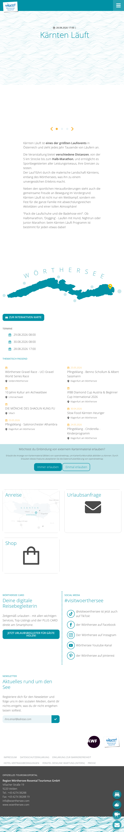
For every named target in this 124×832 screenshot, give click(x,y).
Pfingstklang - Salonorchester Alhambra (31, 425)
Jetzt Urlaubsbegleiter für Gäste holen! (31, 634)
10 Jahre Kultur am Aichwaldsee (26, 392)
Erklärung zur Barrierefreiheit (71, 757)
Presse (92, 763)
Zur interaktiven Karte (23, 317)
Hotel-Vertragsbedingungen (21, 763)
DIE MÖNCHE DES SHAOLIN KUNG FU (30, 409)
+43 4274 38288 (17, 792)
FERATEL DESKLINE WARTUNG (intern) (63, 763)
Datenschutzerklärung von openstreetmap (83, 458)
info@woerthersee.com (16, 801)
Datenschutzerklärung (34, 757)
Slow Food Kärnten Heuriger (85, 413)
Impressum (10, 757)
